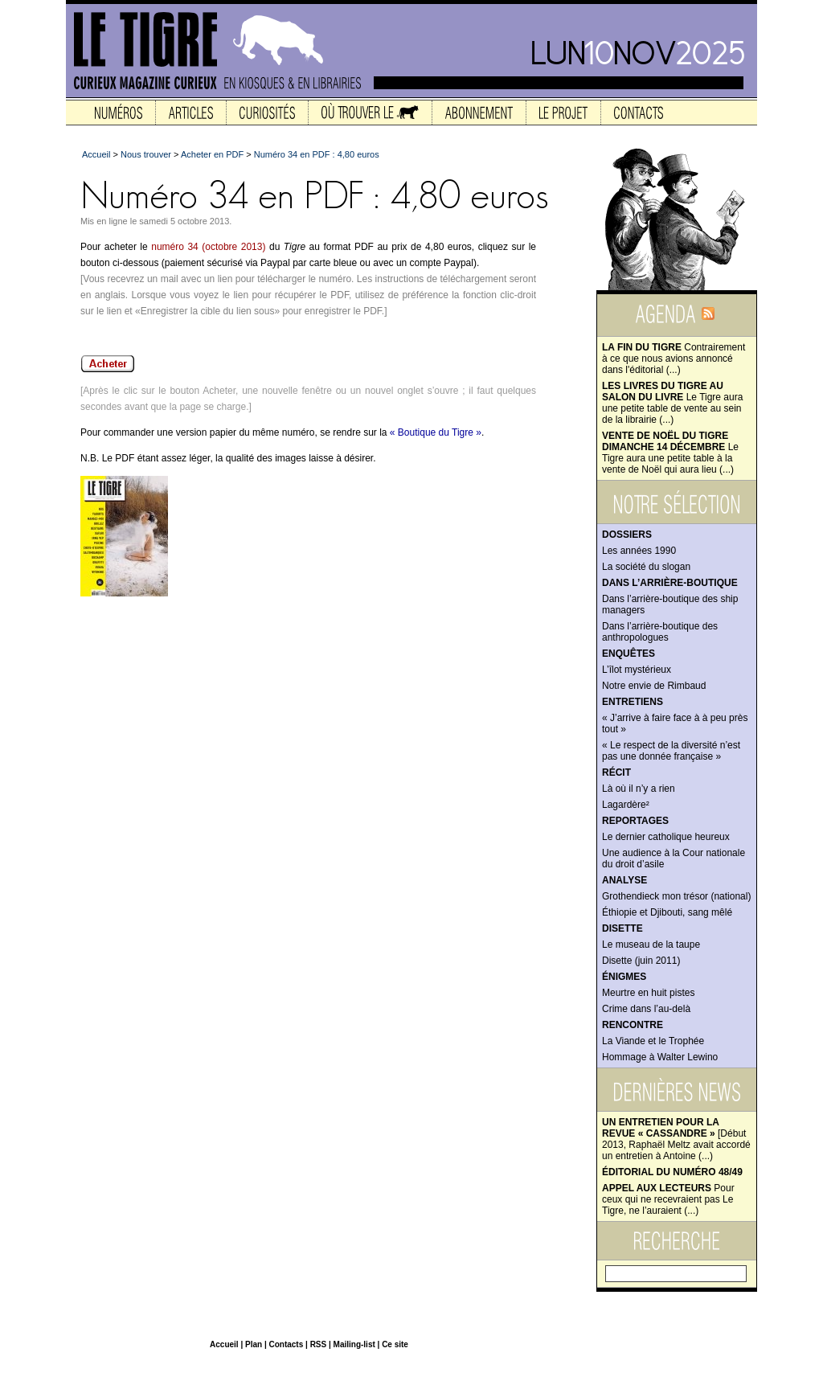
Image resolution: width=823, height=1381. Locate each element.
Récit (616, 772)
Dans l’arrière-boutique (670, 582)
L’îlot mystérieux (636, 669)
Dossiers (627, 534)
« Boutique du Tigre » (435, 432)
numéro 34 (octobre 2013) (208, 246)
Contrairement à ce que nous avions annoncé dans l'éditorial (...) (673, 358)
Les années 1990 (639, 550)
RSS (318, 1344)
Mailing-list (354, 1344)
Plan (253, 1344)
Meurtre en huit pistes (648, 992)
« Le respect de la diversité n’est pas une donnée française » (671, 751)
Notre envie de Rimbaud (654, 685)
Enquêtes (628, 653)
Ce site (395, 1344)
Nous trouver (146, 154)
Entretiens (632, 701)
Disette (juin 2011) (641, 960)
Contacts (285, 1344)
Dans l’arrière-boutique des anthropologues (660, 632)
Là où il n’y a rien (638, 788)
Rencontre (632, 1025)
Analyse (624, 880)
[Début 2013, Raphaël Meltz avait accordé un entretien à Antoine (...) (676, 1139)
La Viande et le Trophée (653, 1041)
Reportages (635, 820)
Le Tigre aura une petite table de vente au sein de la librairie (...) (672, 402)
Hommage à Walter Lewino (660, 1057)
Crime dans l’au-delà (646, 1008)
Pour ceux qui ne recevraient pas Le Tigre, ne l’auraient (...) (668, 1199)
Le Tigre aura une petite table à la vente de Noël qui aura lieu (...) (670, 452)
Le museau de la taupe (651, 944)
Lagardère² (625, 804)
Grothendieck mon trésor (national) (676, 896)
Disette (622, 928)
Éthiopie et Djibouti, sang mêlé (667, 912)
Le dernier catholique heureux (666, 836)
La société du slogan (646, 566)
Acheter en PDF (212, 154)
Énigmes (624, 976)
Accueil (96, 154)
